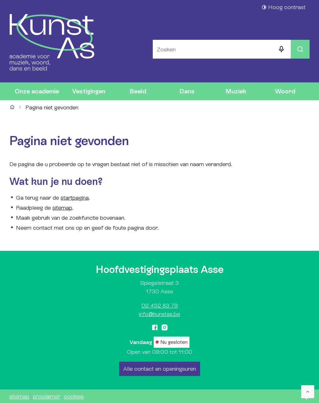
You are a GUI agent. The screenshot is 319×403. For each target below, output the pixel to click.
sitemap (62, 207)
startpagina (75, 197)
